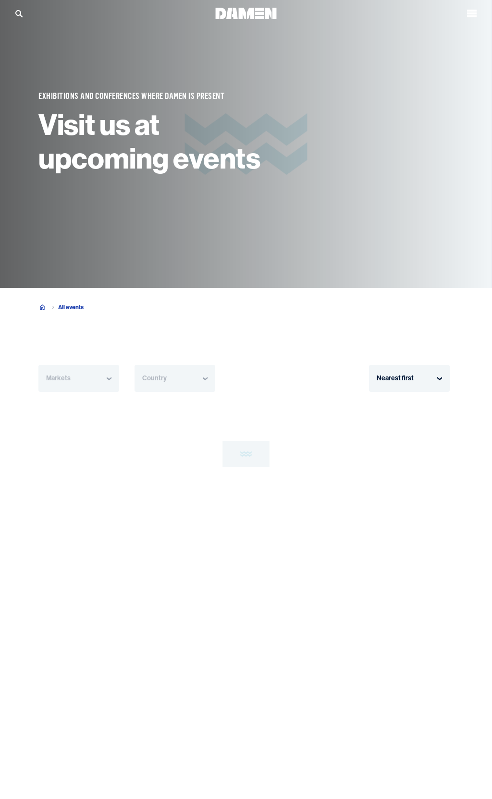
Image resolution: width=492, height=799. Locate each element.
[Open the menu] (472, 11)
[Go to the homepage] (246, 10)
